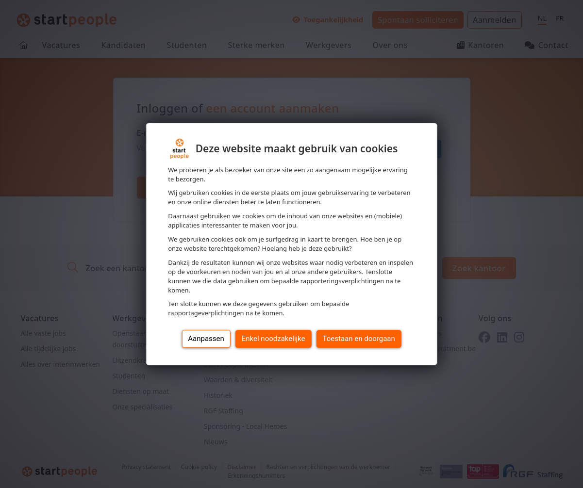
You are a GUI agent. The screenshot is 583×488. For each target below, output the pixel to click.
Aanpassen (206, 338)
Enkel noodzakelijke (273, 338)
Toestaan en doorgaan (359, 338)
